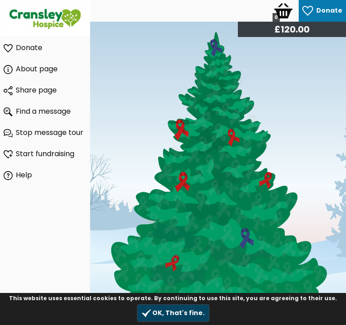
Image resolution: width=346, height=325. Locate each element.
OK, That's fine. (173, 313)
